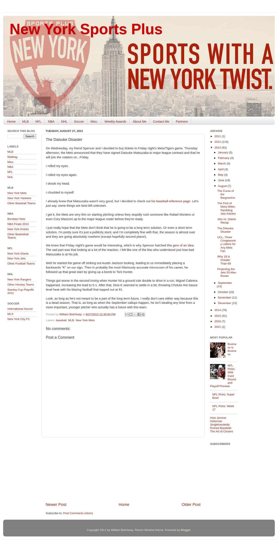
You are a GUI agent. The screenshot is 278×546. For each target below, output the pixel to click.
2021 (218, 326)
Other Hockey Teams (20, 284)
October (223, 292)
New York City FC (18, 319)
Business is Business (231, 349)
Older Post (191, 504)
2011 (218, 136)
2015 (218, 315)
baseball (61, 320)
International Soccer (20, 308)
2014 (218, 310)
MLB (25, 121)
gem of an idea (183, 245)
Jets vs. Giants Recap (226, 221)
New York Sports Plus (86, 29)
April (221, 169)
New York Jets (16, 258)
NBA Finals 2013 (18, 224)
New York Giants (18, 253)
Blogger (186, 530)
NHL (64, 121)
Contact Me (161, 121)
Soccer (79, 121)
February (224, 158)
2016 (218, 321)
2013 (218, 147)
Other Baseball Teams (21, 203)
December (225, 303)
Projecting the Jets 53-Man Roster (226, 272)
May (221, 174)
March (222, 163)
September (225, 282)
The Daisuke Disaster (225, 230)
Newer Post (56, 504)
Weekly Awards (115, 121)
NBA (51, 121)
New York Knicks (18, 229)
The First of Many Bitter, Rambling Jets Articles (226, 208)
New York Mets (85, 320)
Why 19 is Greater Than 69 (224, 260)
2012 (218, 141)
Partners (182, 121)
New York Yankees (19, 198)
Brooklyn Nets (16, 219)
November (225, 297)
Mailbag (12, 156)
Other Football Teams (21, 263)
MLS (10, 313)
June (221, 180)
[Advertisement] (123, 469)
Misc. (94, 121)
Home (11, 121)
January (223, 152)
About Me (139, 121)
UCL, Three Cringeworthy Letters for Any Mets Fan (226, 244)
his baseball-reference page (170, 201)
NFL (38, 121)
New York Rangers (19, 279)
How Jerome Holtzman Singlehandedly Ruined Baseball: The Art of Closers (221, 424)
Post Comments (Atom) (78, 513)
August (223, 186)
